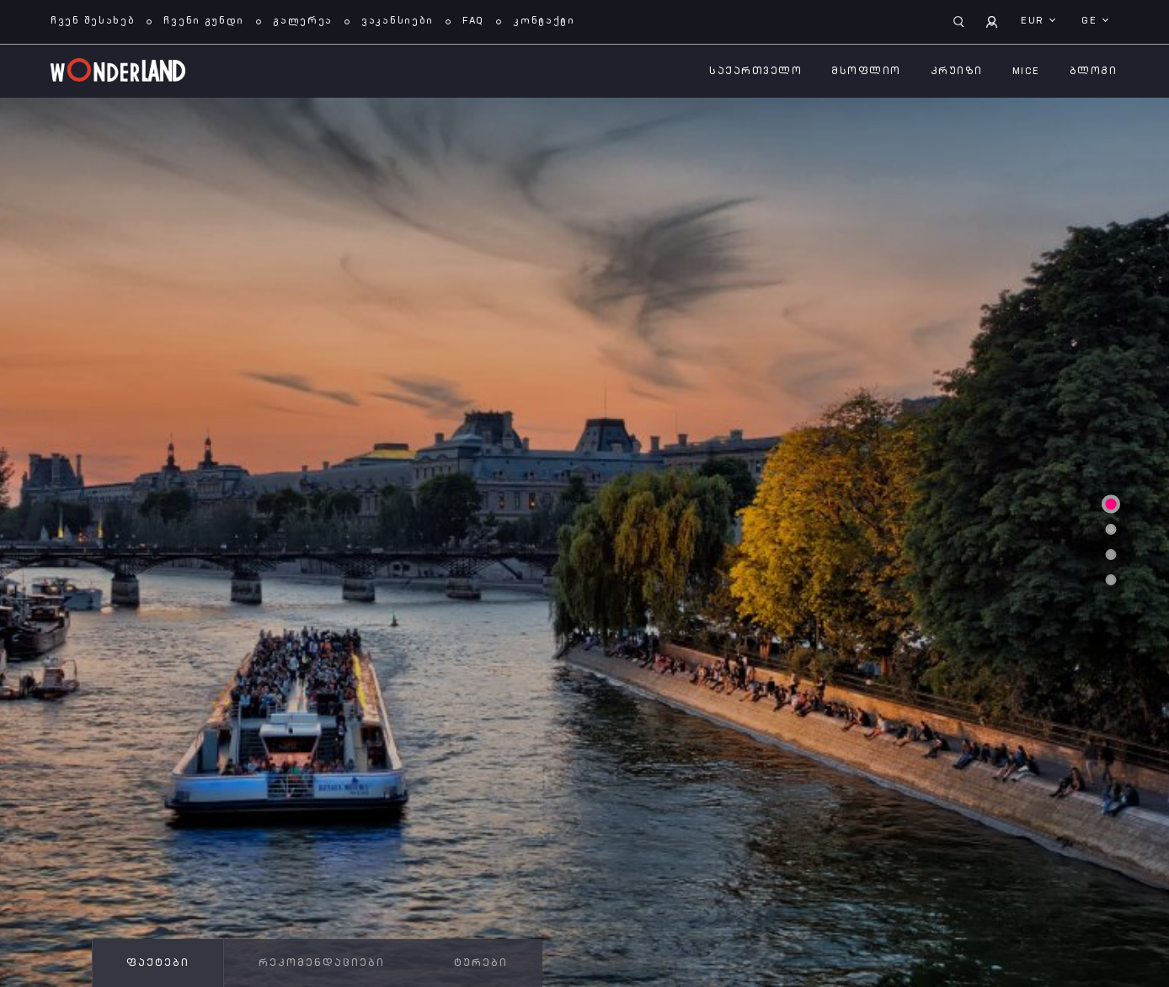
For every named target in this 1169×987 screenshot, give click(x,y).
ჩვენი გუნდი (203, 21)
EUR (1034, 21)
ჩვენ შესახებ (93, 21)
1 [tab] (1110, 504)
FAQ (473, 21)
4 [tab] (1111, 580)
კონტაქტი (544, 21)
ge (1091, 21)
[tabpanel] (584, 542)
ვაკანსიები (397, 21)
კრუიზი (957, 72)
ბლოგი (1094, 72)
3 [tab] (1111, 555)
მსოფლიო (866, 72)
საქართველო (755, 72)
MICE (1026, 72)
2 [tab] (1111, 530)
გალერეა (303, 21)
